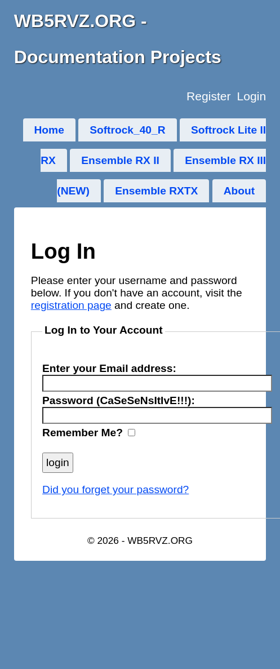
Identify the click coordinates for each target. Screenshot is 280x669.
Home (49, 130)
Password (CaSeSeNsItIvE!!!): (118, 400)
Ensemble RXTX (156, 191)
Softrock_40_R (127, 130)
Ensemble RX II (120, 160)
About (239, 191)
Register (208, 96)
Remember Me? (82, 432)
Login (251, 96)
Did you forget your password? (115, 489)
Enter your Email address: (109, 368)
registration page (71, 305)
